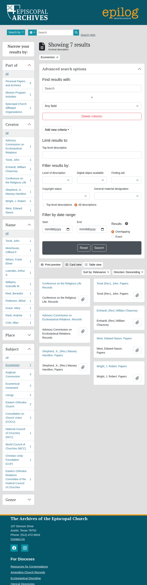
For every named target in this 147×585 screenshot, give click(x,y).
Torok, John (18, 160)
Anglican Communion (18, 374)
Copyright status (52, 188)
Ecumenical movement (18, 385)
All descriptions (87, 204)
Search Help (88, 34)
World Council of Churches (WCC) (18, 446)
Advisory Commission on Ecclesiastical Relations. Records (62, 317)
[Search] (55, 33)
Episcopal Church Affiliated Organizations (18, 108)
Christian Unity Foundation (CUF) (18, 459)
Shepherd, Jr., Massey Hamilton (18, 191)
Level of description (53, 172)
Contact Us (18, 539)
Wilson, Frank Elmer (18, 261)
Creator (12, 124)
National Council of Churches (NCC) (18, 433)
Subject (12, 349)
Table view (93, 264)
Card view (73, 264)
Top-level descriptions (59, 204)
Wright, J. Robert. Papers (112, 366)
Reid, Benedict (18, 294)
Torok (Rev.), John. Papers (112, 283)
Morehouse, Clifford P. (18, 250)
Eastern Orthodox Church (18, 404)
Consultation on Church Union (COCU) (18, 417)
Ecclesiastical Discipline (26, 578)
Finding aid (118, 172)
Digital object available (90, 172)
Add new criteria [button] (56, 129)
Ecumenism (18, 366)
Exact (118, 236)
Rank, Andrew (18, 316)
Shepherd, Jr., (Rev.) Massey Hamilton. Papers (59, 353)
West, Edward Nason (18, 210)
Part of (11, 65)
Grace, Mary (18, 309)
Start (45, 222)
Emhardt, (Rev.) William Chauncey (117, 310)
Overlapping (122, 231)
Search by (14, 32)
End (79, 222)
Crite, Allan (18, 323)
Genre (11, 499)
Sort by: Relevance (95, 272)
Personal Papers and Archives (18, 83)
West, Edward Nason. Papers (114, 338)
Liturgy (18, 396)
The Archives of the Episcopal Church (49, 518)
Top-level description (54, 147)
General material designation (111, 188)
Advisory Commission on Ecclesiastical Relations (18, 146)
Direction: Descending (127, 272)
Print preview (50, 264)
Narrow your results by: (18, 49)
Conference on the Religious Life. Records (62, 285)
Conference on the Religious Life (18, 180)
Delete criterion (92, 116)
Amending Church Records (28, 572)
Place (10, 335)
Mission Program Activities (18, 94)
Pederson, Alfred (18, 301)
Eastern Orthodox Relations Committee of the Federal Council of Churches (18, 479)
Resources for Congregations (29, 566)
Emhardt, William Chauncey (18, 169)
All (7, 73)
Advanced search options (64, 68)
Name (11, 224)
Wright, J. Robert (18, 202)
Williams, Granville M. (18, 284)
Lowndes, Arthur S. (18, 272)
